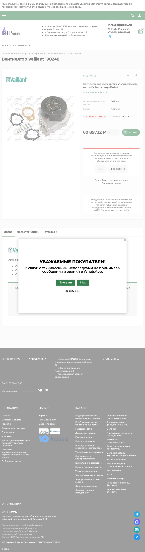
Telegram (66, 282)
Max (83, 282)
